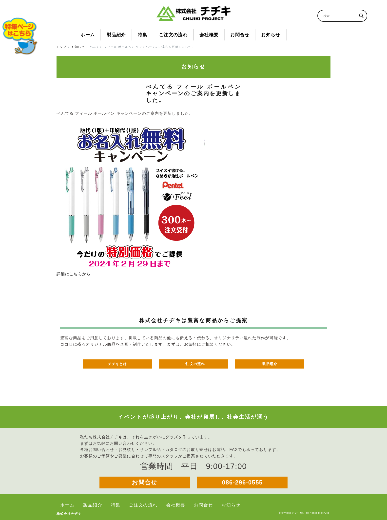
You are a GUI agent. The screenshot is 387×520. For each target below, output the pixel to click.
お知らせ (78, 47)
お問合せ (144, 482)
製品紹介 (269, 364)
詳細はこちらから (74, 274)
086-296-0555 (242, 482)
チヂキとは (117, 364)
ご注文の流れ (193, 364)
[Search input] (340, 15)
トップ (61, 47)
